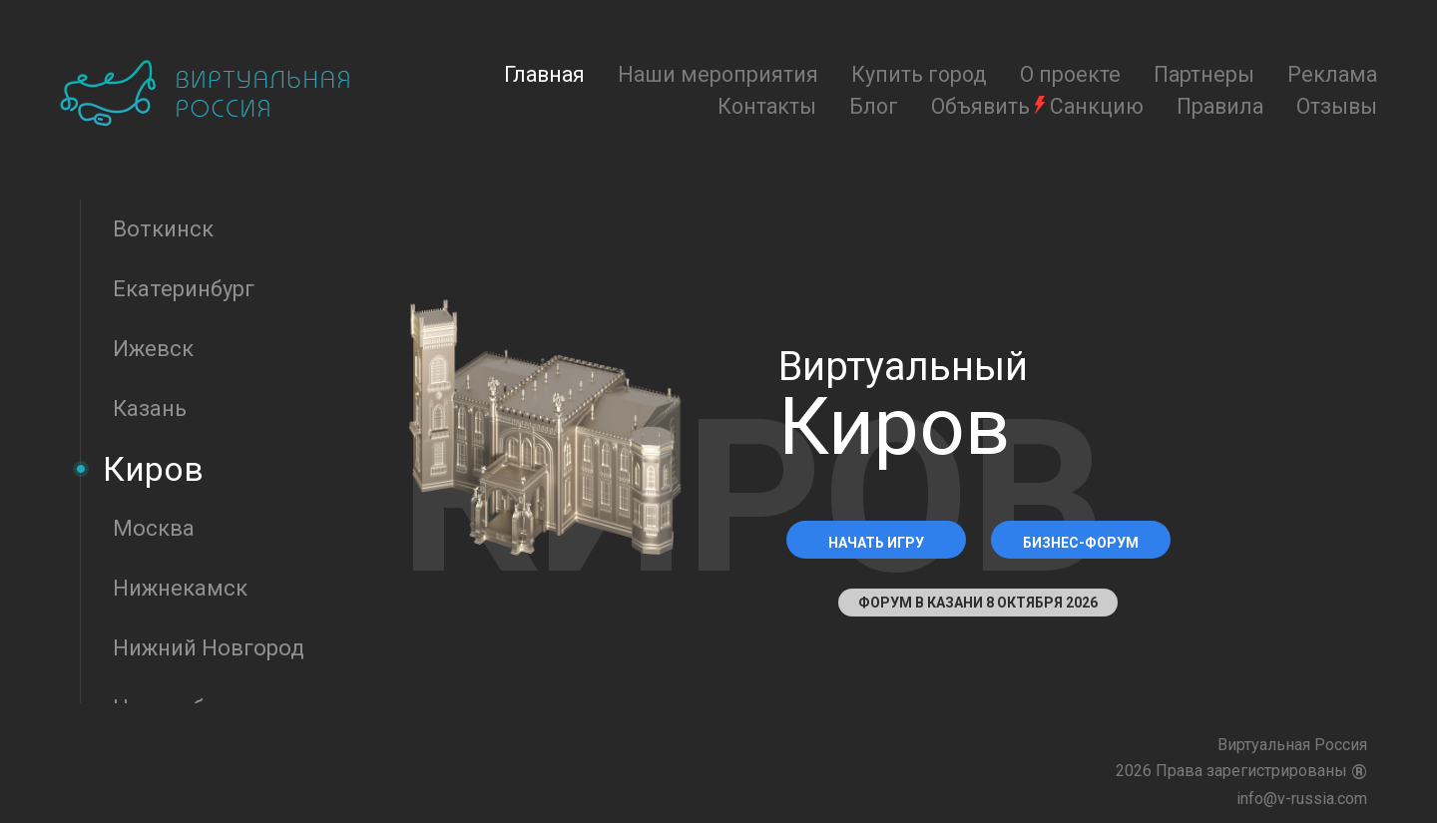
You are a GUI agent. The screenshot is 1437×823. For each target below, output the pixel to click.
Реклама (1332, 74)
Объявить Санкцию (1037, 106)
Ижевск (153, 348)
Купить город (919, 74)
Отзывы (1336, 106)
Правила (1220, 106)
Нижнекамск (180, 588)
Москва (154, 528)
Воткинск (163, 228)
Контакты (767, 106)
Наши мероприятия (718, 74)
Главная (544, 74)
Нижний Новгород (208, 647)
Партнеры (1204, 74)
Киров (153, 469)
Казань (150, 408)
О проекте (1070, 74)
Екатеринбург (183, 288)
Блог (873, 106)
